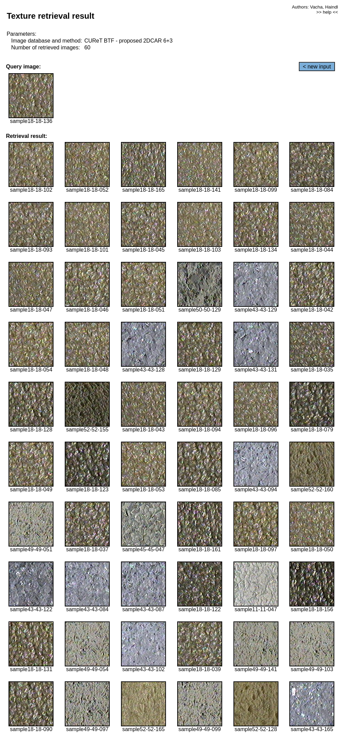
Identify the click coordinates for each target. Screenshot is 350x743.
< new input (317, 66)
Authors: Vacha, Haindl (315, 7)
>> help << (327, 12)
